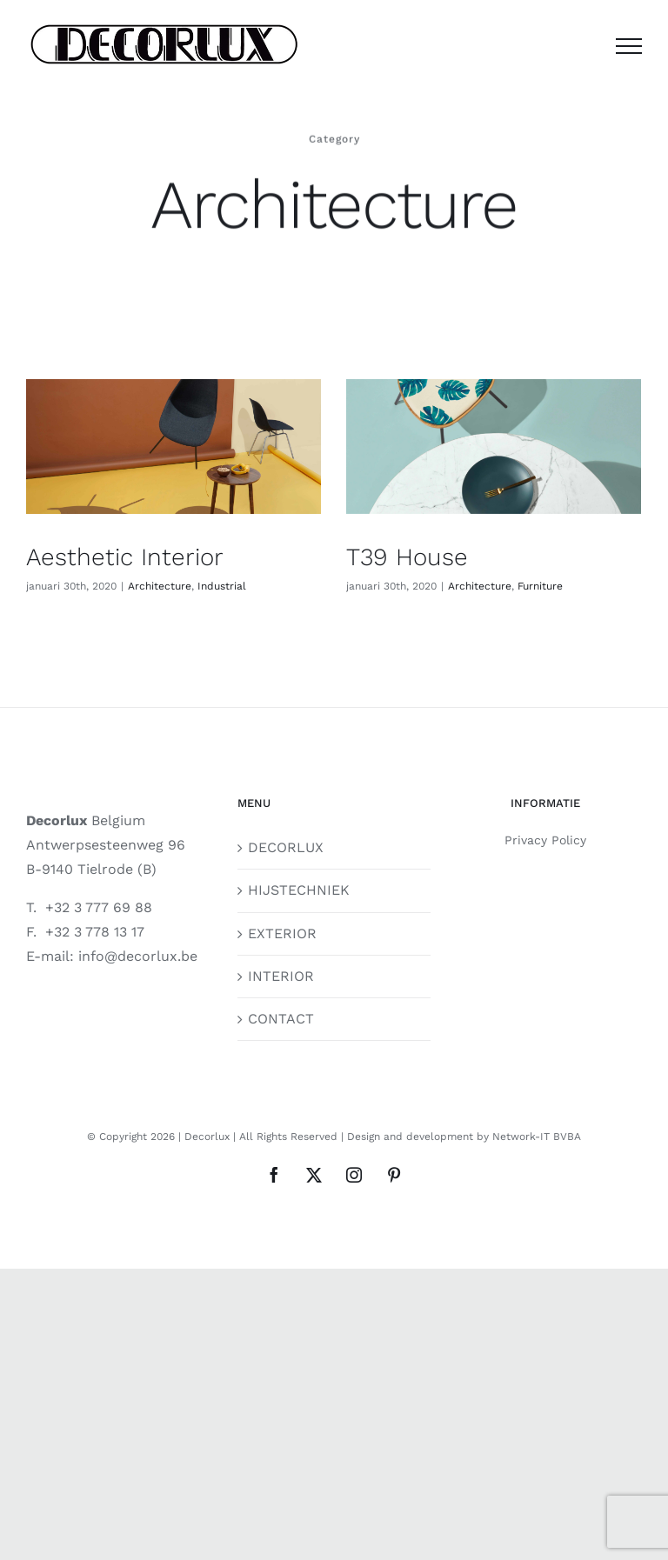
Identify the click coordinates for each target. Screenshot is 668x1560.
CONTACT (281, 1018)
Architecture (159, 586)
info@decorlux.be (137, 956)
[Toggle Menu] (629, 46)
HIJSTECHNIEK (299, 890)
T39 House (407, 557)
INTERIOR (281, 976)
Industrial (221, 586)
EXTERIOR (282, 933)
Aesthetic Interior (125, 557)
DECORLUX (286, 847)
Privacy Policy (545, 840)
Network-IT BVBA (536, 1136)
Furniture (540, 586)
